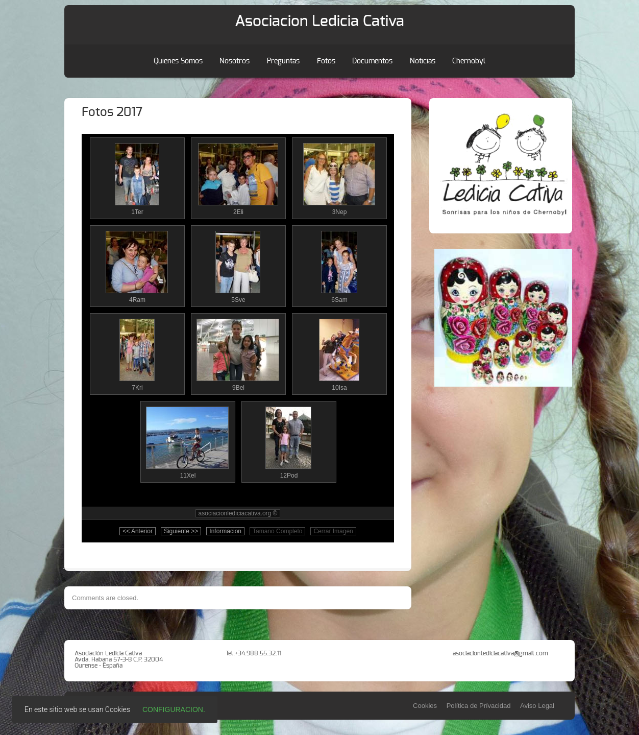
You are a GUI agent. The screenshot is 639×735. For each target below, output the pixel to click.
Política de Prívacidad (479, 705)
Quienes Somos (178, 61)
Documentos (372, 61)
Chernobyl (468, 61)
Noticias (422, 61)
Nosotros (234, 61)
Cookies (425, 705)
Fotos (326, 61)
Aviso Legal (537, 705)
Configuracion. (173, 709)
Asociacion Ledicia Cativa (319, 21)
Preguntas (283, 61)
